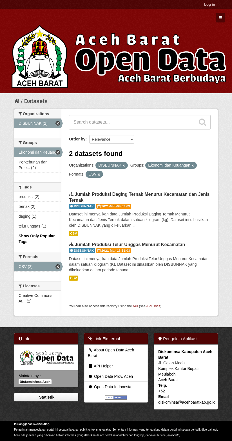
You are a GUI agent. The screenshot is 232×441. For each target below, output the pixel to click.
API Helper (100, 366)
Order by (77, 139)
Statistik (46, 397)
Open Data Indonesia (109, 387)
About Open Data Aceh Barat (111, 353)
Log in (209, 4)
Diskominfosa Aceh (35, 382)
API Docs (153, 306)
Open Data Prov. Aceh (110, 376)
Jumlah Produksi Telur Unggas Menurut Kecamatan (130, 244)
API (135, 306)
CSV (73, 233)
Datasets (36, 101)
